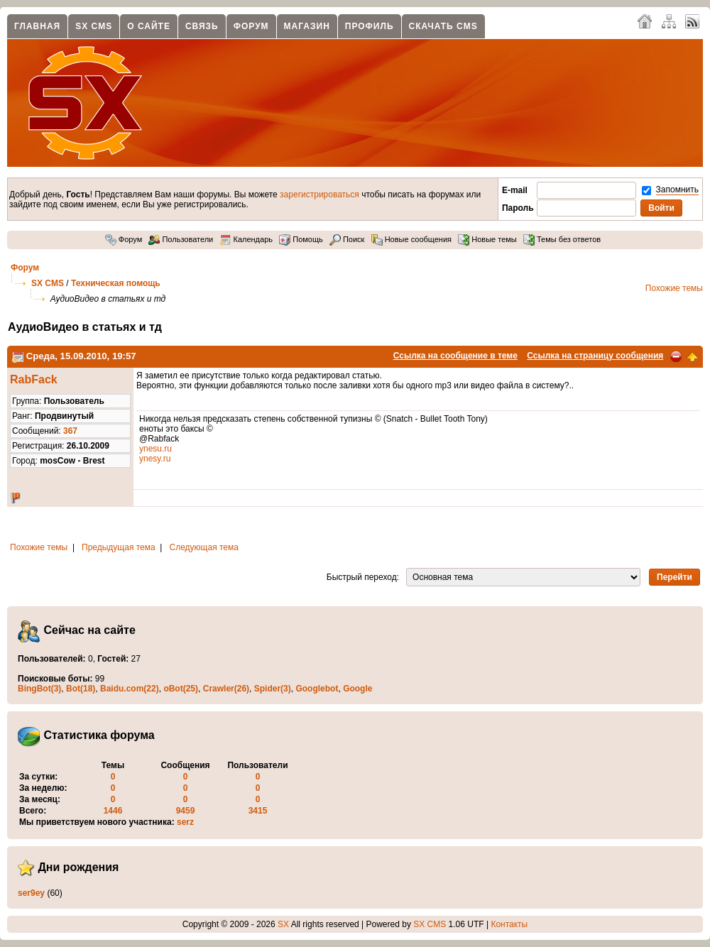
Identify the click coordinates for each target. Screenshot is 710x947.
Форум (251, 26)
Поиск (347, 239)
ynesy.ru (154, 459)
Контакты (509, 924)
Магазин (307, 26)
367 (70, 431)
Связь (202, 26)
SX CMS (93, 26)
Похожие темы (674, 288)
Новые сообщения (411, 239)
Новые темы (487, 239)
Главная (37, 26)
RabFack (34, 379)
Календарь (246, 239)
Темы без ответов (562, 239)
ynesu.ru (155, 449)
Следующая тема (204, 547)
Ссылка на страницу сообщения (595, 356)
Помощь (301, 239)
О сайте (148, 26)
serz (185, 822)
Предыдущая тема (118, 547)
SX (283, 924)
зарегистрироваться (319, 194)
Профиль (369, 26)
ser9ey (31, 893)
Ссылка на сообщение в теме (455, 356)
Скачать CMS (443, 26)
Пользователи (180, 239)
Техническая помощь (115, 283)
